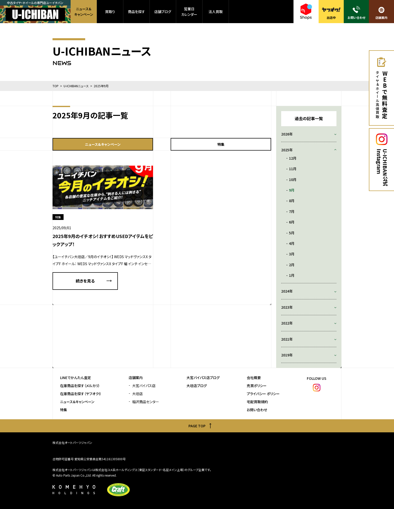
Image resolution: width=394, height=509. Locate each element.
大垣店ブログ (196, 386)
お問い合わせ (257, 410)
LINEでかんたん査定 (75, 378)
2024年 (287, 291)
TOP (56, 86)
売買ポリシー (257, 386)
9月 (291, 190)
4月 (291, 243)
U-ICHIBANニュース (76, 86)
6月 (291, 221)
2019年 (287, 354)
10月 (293, 179)
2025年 (287, 149)
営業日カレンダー (189, 11)
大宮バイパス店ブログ (203, 378)
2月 (291, 264)
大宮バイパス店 (144, 386)
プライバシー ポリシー (263, 394)
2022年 (287, 323)
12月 (293, 158)
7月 (291, 211)
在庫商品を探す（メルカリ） (80, 386)
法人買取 (216, 11)
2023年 (287, 307)
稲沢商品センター (145, 402)
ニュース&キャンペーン (83, 11)
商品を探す (136, 11)
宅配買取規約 (257, 402)
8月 (291, 200)
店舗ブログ (162, 11)
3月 (291, 253)
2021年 (287, 339)
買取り (110, 11)
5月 (291, 232)
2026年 (287, 133)
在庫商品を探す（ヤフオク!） (81, 394)
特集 (220, 144)
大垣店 (137, 394)
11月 (293, 168)
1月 (291, 275)
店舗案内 (136, 378)
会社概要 (254, 378)
